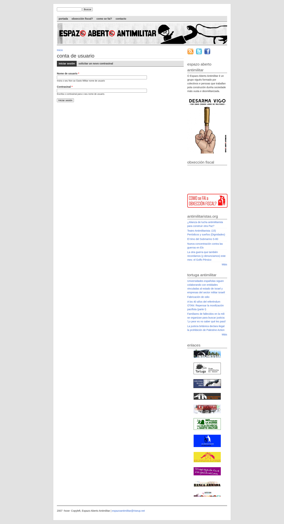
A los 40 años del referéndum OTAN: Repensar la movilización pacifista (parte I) (205, 305)
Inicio (60, 50)
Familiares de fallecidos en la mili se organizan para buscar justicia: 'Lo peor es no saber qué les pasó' (206, 317)
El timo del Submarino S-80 (202, 239)
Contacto (121, 18)
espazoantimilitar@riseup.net (128, 510)
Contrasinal (64, 86)
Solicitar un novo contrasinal (95, 63)
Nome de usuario (68, 73)
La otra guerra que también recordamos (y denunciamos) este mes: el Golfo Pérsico (206, 256)
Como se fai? (104, 18)
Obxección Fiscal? (82, 18)
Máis (224, 264)
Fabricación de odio (198, 296)
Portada (63, 18)
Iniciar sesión (68, 63)
